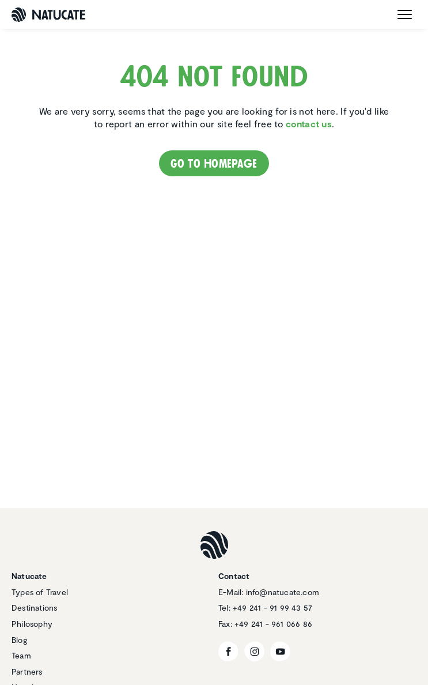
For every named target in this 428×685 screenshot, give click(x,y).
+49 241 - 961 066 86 (273, 624)
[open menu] (404, 14)
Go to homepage (214, 164)
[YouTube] (280, 651)
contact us (309, 123)
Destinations (34, 607)
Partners (27, 671)
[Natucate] (48, 14)
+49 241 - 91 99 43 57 (272, 607)
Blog (19, 640)
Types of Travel (40, 592)
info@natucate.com (282, 592)
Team (21, 655)
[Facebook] (228, 651)
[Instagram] (254, 651)
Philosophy (32, 624)
